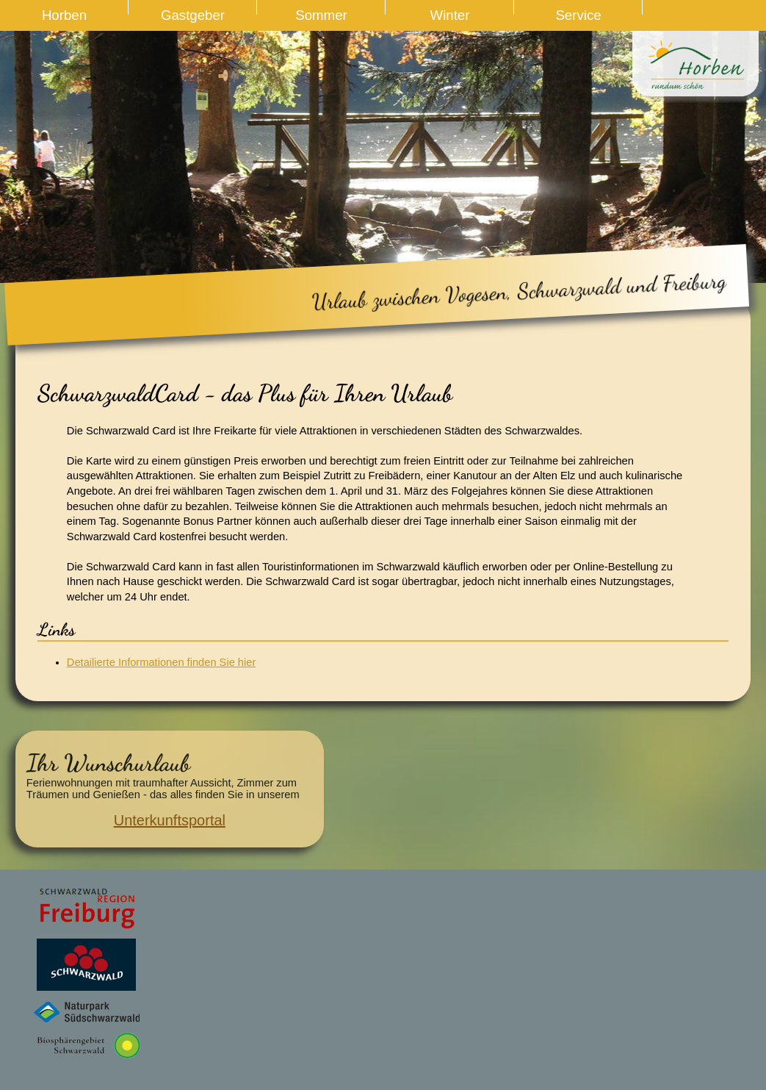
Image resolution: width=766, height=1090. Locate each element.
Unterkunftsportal (169, 820)
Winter (450, 15)
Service (578, 15)
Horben (64, 15)
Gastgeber (193, 15)
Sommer (321, 15)
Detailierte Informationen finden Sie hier (161, 662)
